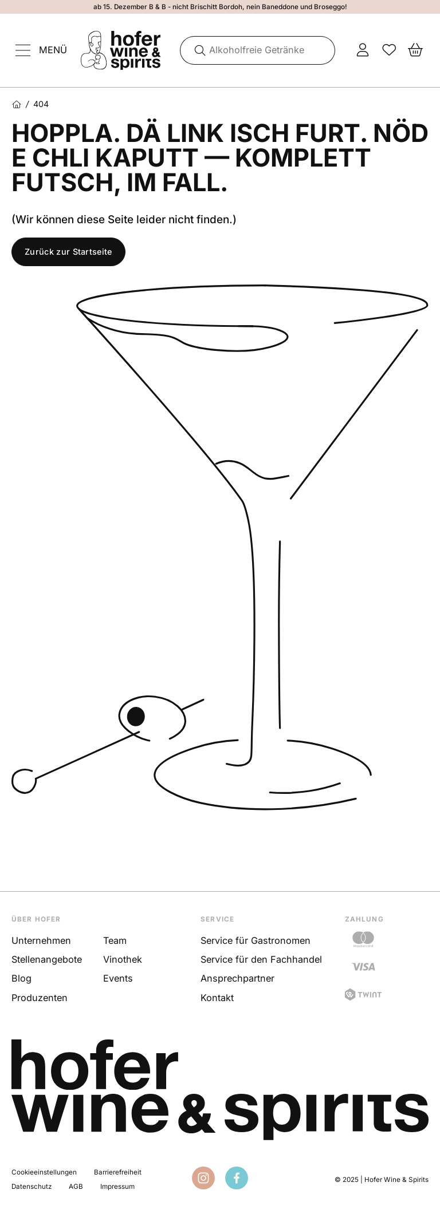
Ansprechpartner (237, 978)
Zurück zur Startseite (68, 251)
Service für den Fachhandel (261, 959)
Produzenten (39, 997)
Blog (21, 978)
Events (118, 978)
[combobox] (258, 50)
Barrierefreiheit (118, 1172)
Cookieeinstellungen (44, 1172)
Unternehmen (41, 940)
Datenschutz (31, 1187)
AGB (76, 1187)
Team (115, 940)
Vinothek (122, 959)
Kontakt (217, 997)
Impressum (117, 1187)
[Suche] (196, 50)
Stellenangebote (46, 959)
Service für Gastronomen (256, 940)
